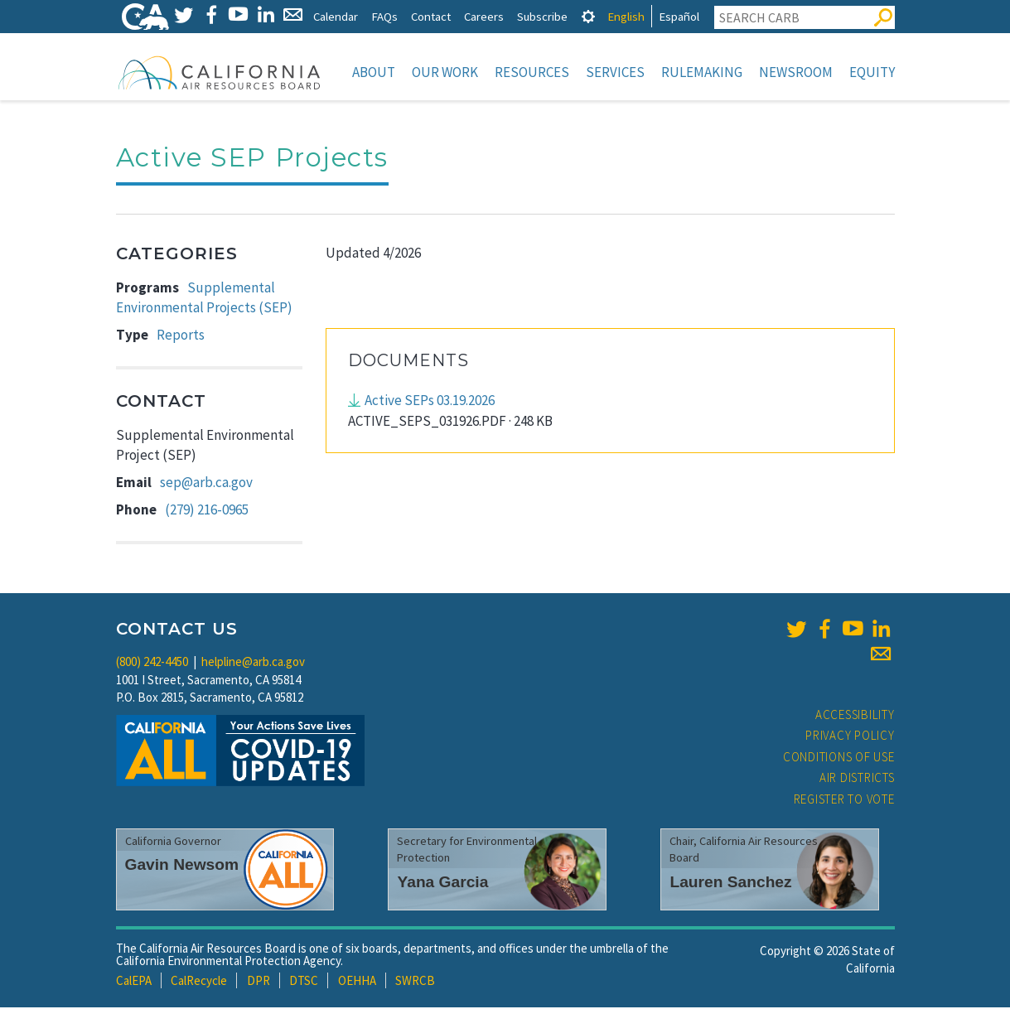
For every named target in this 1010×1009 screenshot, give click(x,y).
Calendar (335, 16)
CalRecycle (199, 982)
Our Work (445, 72)
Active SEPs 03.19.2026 (430, 402)
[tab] (588, 16)
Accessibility (855, 716)
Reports (181, 336)
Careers (484, 16)
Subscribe (542, 16)
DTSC (303, 982)
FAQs (384, 16)
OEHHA (357, 982)
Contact (431, 16)
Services (615, 72)
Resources (532, 72)
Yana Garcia (442, 883)
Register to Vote (844, 801)
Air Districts (857, 779)
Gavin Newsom (182, 866)
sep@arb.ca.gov (206, 484)
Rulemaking (701, 72)
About (373, 72)
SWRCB (415, 982)
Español (679, 16)
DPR (258, 982)
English (626, 16)
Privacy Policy (850, 737)
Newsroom (796, 72)
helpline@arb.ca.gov (253, 663)
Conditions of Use (839, 758)
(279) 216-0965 (207, 511)
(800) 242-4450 (152, 663)
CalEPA (134, 982)
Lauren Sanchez (730, 883)
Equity (872, 72)
